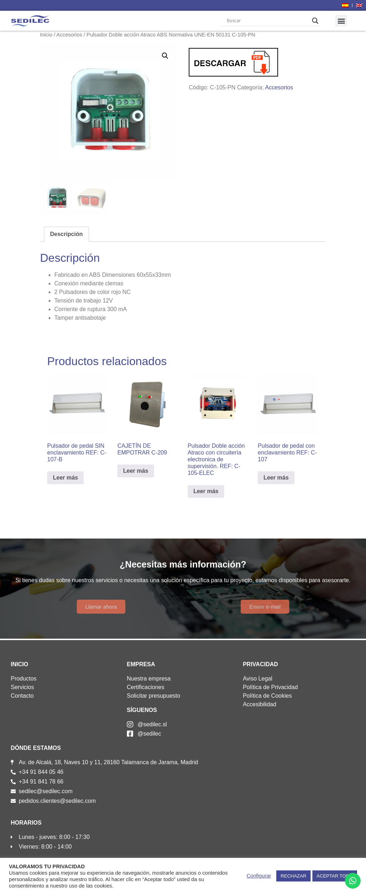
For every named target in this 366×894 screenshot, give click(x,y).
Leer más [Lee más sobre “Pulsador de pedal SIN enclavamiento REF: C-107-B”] (65, 478)
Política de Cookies (267, 696)
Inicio (46, 35)
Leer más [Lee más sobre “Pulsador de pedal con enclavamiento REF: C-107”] (275, 478)
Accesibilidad (259, 704)
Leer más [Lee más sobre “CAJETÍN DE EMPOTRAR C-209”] (135, 471)
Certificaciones (145, 687)
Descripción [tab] (66, 234)
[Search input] (267, 21)
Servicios (22, 687)
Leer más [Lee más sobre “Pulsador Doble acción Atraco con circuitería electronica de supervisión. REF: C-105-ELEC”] (205, 491)
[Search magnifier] (315, 21)
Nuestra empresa (149, 679)
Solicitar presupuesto (153, 696)
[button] (341, 20)
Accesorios (69, 35)
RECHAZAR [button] (293, 876)
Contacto (22, 696)
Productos (23, 679)
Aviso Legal (257, 679)
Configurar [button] (259, 876)
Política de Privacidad (270, 687)
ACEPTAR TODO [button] (335, 876)
